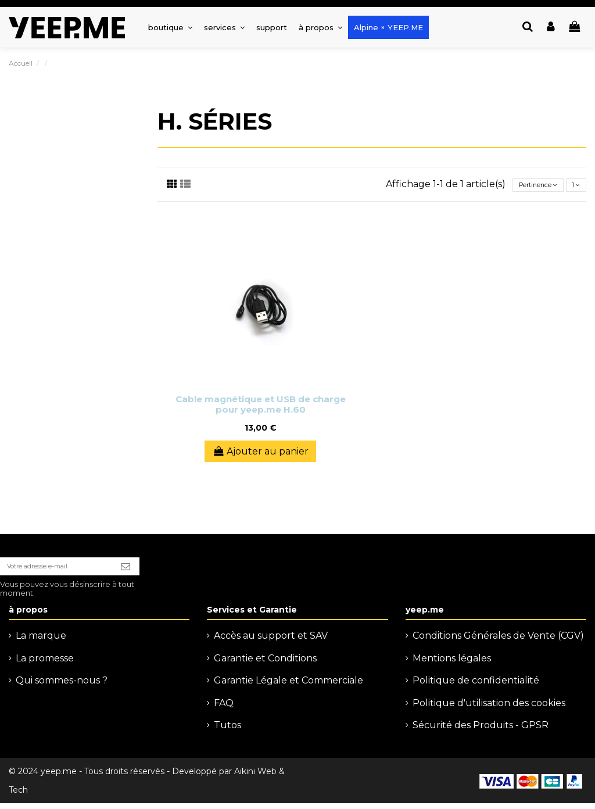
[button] (224, 27)
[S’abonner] (148, 569)
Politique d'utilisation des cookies (489, 708)
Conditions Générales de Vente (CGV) (498, 641)
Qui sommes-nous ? (61, 686)
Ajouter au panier (260, 451)
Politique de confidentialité (476, 686)
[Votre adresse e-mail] (67, 569)
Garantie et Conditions (265, 664)
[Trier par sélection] (522, 184)
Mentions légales (452, 664)
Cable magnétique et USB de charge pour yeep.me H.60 (260, 404)
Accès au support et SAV (271, 641)
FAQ (224, 708)
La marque (41, 641)
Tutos (227, 730)
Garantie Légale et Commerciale (288, 686)
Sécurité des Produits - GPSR (481, 730)
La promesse (45, 664)
